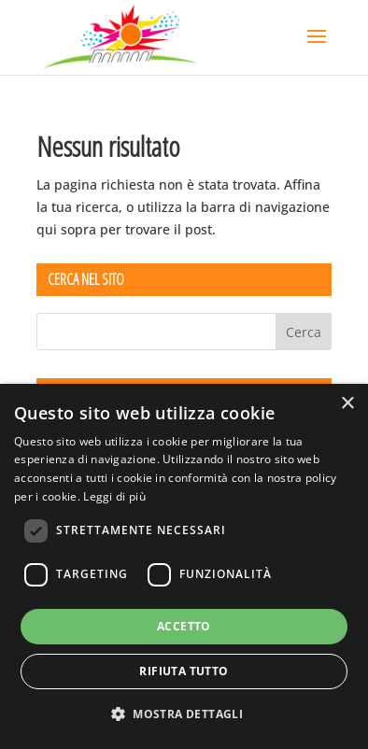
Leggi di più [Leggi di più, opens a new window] (114, 496)
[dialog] (184, 566)
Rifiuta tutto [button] (183, 671)
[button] (184, 714)
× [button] (347, 404)
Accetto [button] (184, 626)
